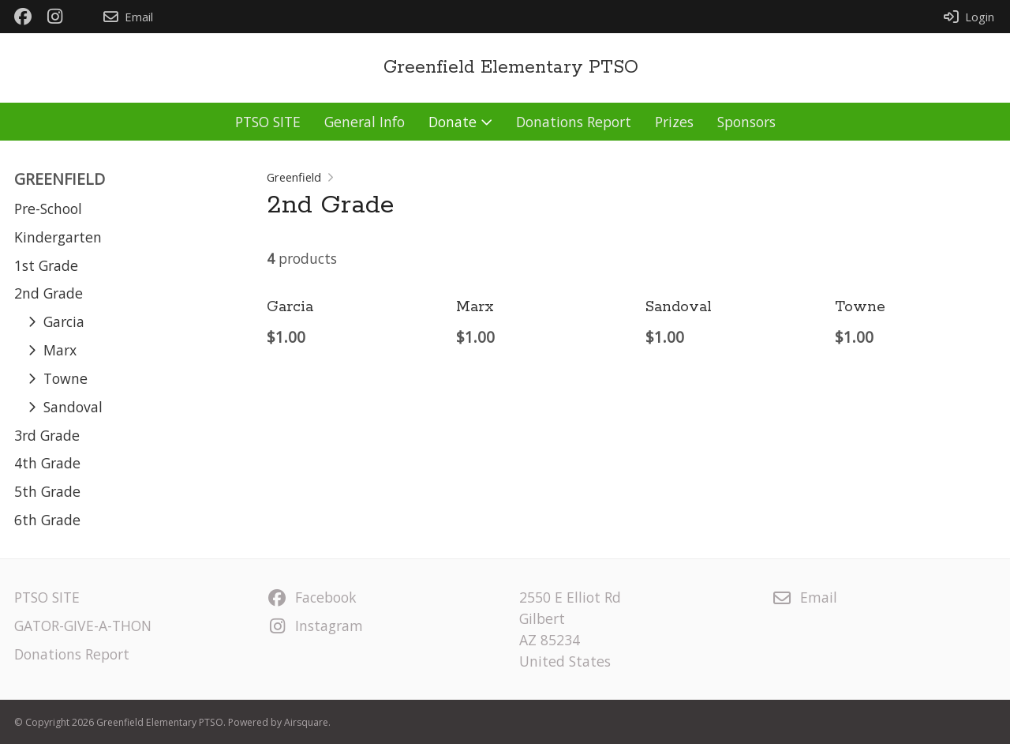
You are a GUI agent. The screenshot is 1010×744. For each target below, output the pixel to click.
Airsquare (306, 722)
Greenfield (294, 177)
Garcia (290, 307)
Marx (475, 307)
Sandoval (678, 307)
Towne (860, 307)
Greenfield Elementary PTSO (510, 67)
